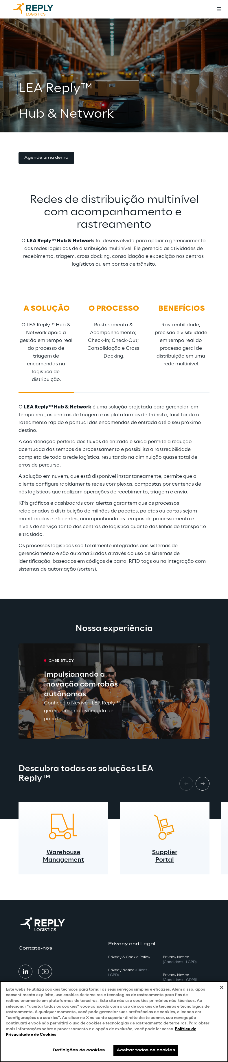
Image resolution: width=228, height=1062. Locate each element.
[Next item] (202, 784)
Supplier (164, 852)
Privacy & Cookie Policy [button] (129, 957)
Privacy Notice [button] (128, 972)
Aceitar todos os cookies (146, 1050)
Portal (164, 860)
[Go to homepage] (39, 9)
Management (63, 860)
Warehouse (63, 852)
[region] (114, 1021)
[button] (46, 158)
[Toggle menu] (218, 9)
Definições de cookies (79, 1050)
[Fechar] (221, 987)
